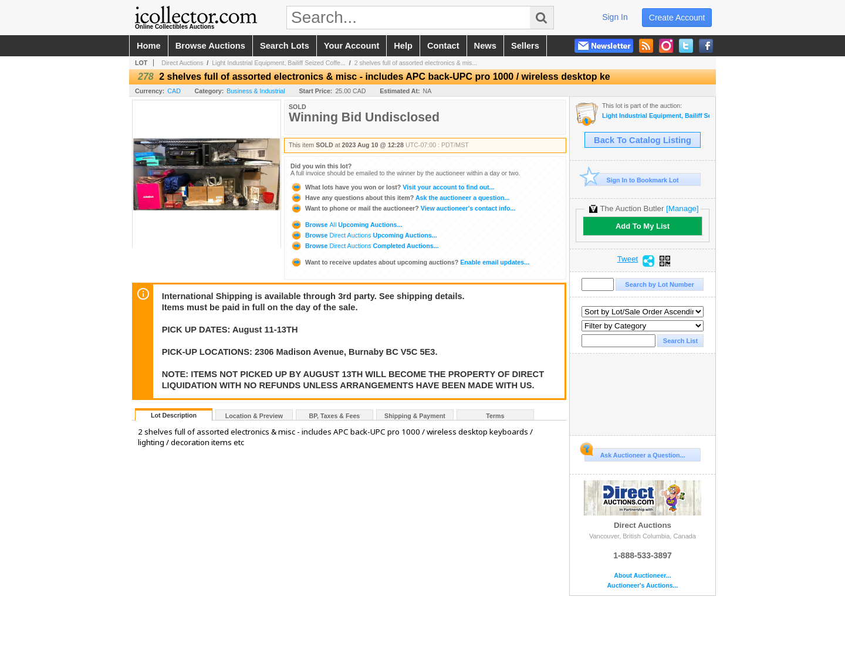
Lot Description (174, 415)
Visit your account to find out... (392, 187)
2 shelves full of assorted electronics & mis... (416, 62)
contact (443, 45)
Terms (495, 415)
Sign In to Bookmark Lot (631, 180)
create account (677, 17)
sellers (525, 45)
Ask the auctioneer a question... (399, 197)
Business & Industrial (256, 90)
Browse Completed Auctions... (364, 245)
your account (351, 45)
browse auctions (210, 45)
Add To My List (643, 226)
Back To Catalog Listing (642, 140)
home (149, 45)
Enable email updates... (409, 262)
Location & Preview (254, 415)
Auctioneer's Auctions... (642, 585)
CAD (174, 90)
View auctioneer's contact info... (402, 208)
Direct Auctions (182, 62)
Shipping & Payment (414, 415)
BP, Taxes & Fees (334, 415)
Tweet (627, 259)
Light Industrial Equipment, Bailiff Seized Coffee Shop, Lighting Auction (655, 116)
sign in (615, 17)
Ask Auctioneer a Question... (634, 453)
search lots (284, 45)
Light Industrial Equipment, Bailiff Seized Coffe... (279, 62)
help (403, 45)
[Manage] (682, 208)
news (485, 45)
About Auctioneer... (642, 575)
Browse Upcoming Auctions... (346, 224)
